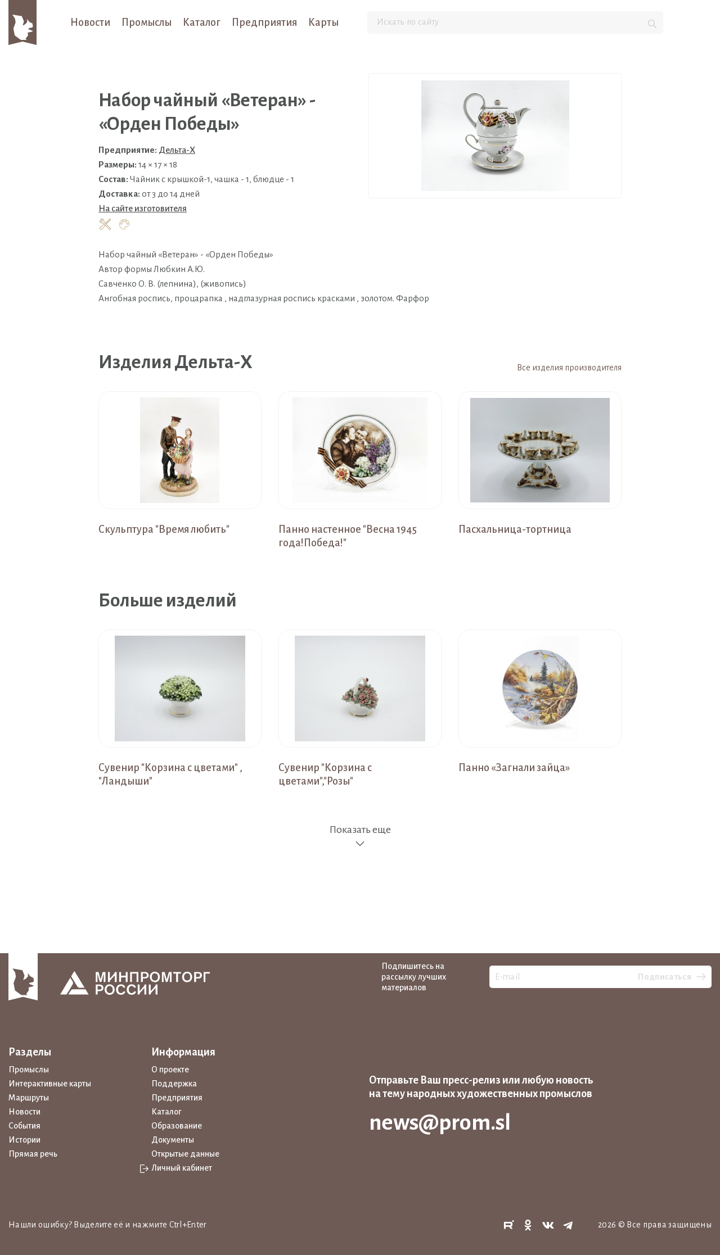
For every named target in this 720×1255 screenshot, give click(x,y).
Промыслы (147, 22)
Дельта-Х (177, 150)
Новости (90, 22)
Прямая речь (32, 1153)
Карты (323, 22)
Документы (172, 1139)
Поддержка (174, 1083)
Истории (24, 1139)
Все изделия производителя (569, 367)
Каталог (201, 22)
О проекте (170, 1069)
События (24, 1125)
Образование (176, 1125)
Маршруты (28, 1097)
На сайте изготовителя (142, 208)
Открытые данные (185, 1153)
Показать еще (360, 836)
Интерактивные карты (49, 1083)
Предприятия (264, 22)
